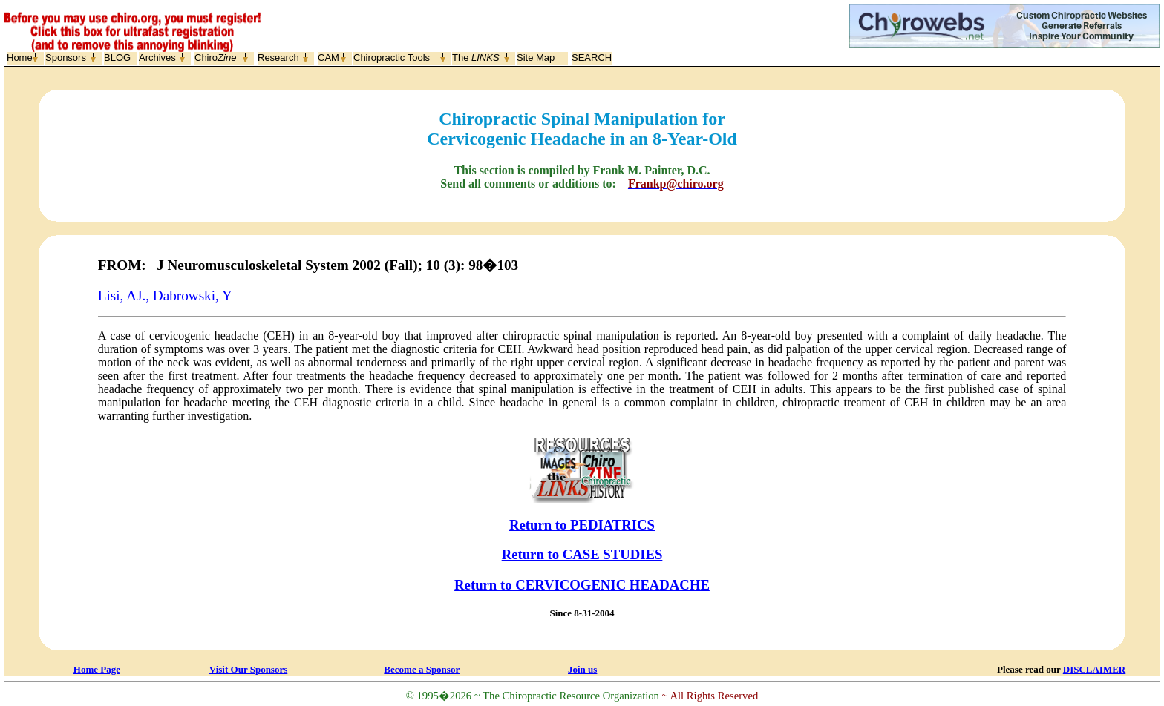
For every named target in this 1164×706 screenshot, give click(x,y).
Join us (582, 669)
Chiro (215, 57)
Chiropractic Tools (391, 57)
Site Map (536, 57)
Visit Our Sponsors (248, 669)
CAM (328, 57)
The (476, 57)
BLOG (117, 57)
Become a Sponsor (422, 669)
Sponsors (65, 57)
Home (20, 57)
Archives (157, 57)
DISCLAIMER (1094, 669)
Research (278, 57)
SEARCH (592, 57)
